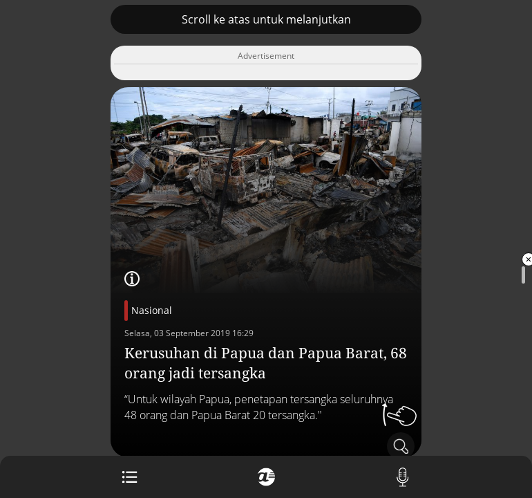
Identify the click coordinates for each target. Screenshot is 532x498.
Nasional (151, 310)
